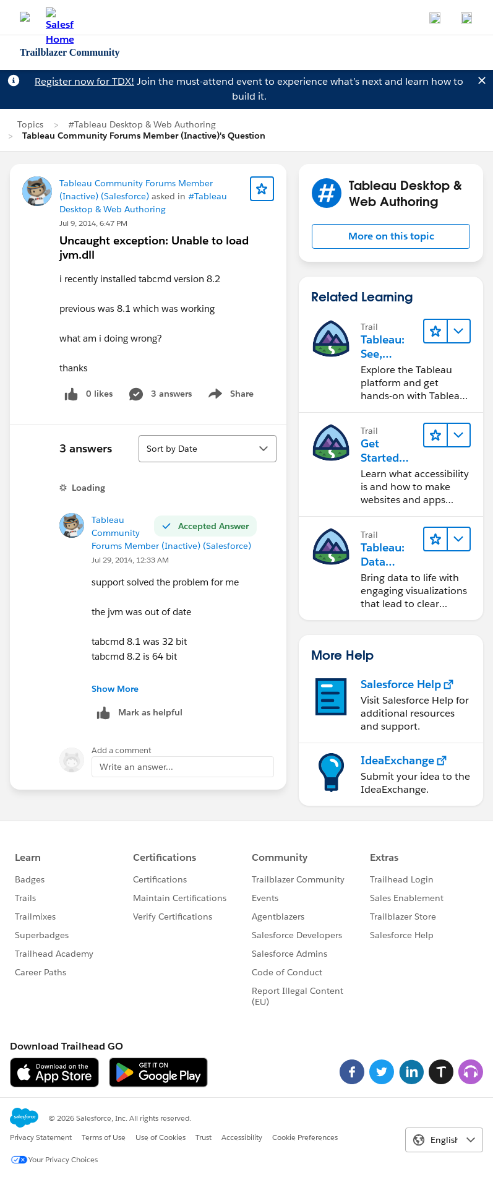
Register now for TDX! (84, 81)
